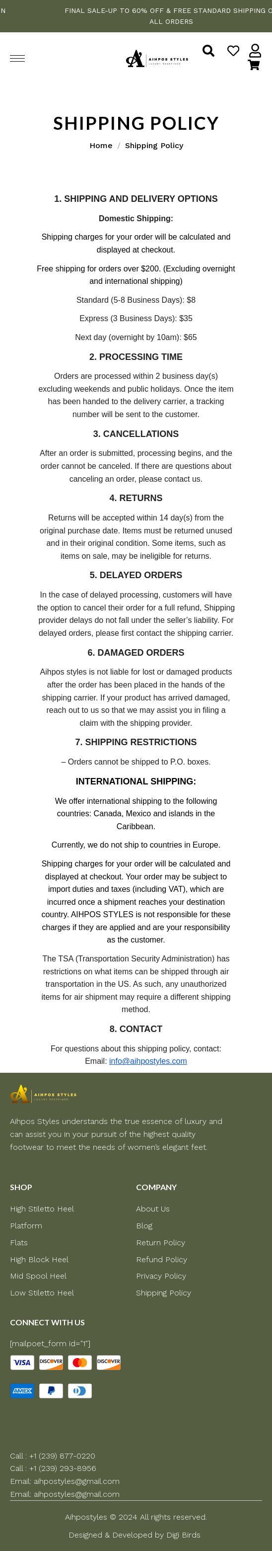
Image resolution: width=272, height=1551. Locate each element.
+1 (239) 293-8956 (62, 1468)
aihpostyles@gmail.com (77, 1481)
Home (101, 145)
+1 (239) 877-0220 (62, 1456)
